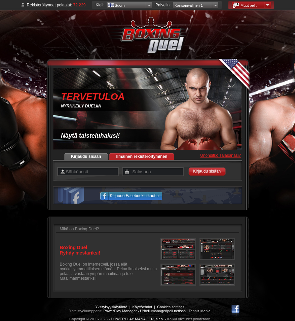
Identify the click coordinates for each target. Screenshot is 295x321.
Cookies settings (170, 307)
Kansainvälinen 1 (189, 5)
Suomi (116, 5)
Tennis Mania (200, 311)
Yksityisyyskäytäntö (111, 307)
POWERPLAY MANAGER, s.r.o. (137, 319)
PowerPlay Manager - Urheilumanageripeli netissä (144, 311)
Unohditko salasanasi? (220, 155)
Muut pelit (244, 5)
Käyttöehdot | (144, 307)
